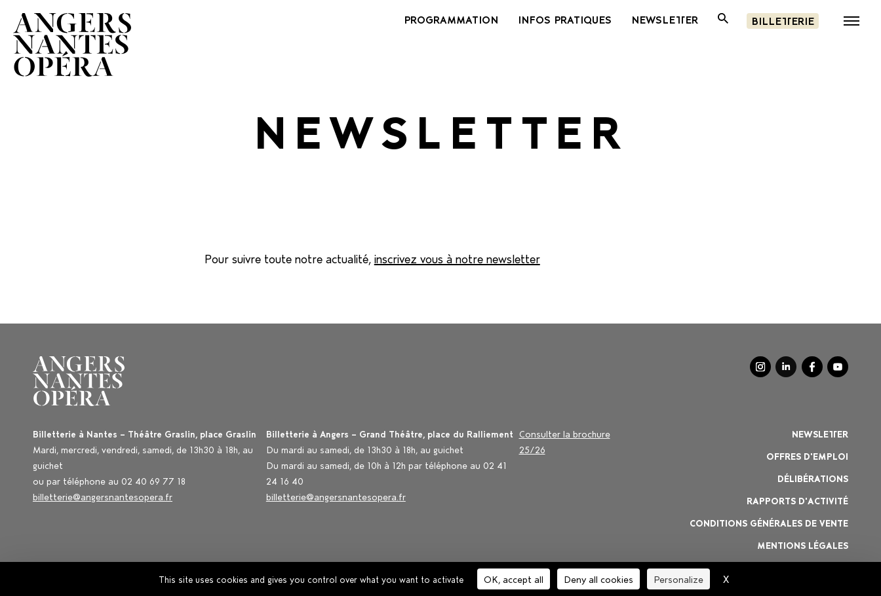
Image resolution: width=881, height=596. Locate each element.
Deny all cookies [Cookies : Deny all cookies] (598, 578)
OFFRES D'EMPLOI (807, 455)
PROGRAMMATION (451, 19)
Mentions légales (802, 544)
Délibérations (812, 478)
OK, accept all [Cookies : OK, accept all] (513, 578)
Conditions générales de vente (769, 522)
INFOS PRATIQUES (565, 19)
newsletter (664, 19)
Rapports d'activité (797, 500)
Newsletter (820, 433)
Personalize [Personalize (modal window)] (678, 578)
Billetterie (782, 20)
